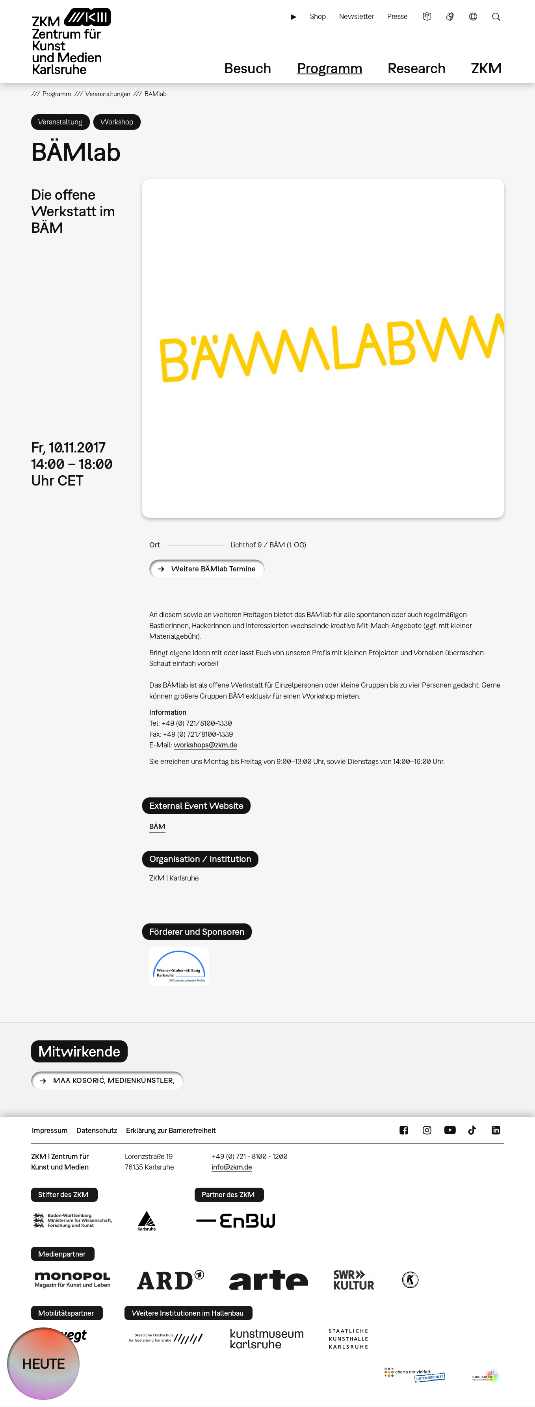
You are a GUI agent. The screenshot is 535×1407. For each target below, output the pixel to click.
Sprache (473, 16)
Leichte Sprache (427, 16)
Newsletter (356, 16)
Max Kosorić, (114, 1080)
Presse (397, 16)
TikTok (473, 1130)
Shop (318, 16)
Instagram (427, 1130)
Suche (496, 16)
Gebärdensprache (450, 16)
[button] (323, 348)
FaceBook (404, 1130)
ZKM (486, 67)
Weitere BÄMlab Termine (213, 569)
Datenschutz (96, 1130)
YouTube (450, 1130)
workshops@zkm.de (205, 745)
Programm (329, 67)
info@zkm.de (232, 1167)
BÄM (157, 826)
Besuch (247, 67)
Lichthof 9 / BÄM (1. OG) (268, 545)
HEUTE (43, 1363)
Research (417, 67)
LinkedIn (496, 1130)
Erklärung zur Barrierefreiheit (171, 1130)
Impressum (50, 1130)
